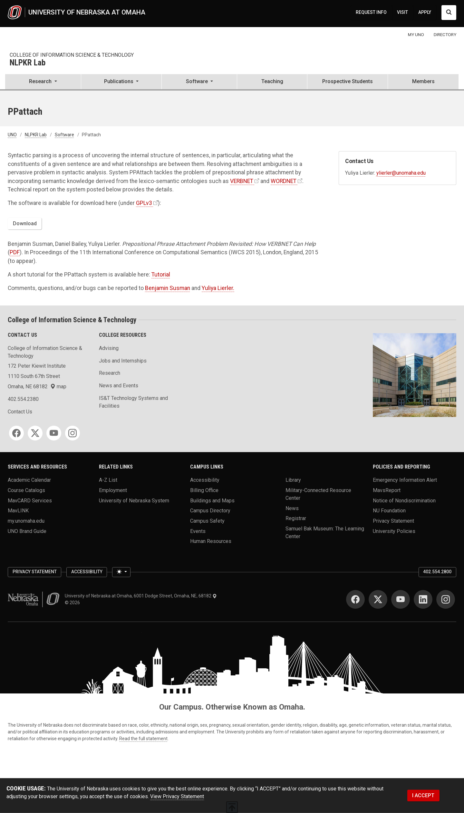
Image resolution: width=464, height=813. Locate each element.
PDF (15, 252)
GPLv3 (144, 203)
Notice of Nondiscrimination (404, 500)
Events (198, 531)
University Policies (394, 531)
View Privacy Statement (177, 796)
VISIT (402, 12)
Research (109, 373)
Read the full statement (143, 738)
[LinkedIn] (423, 599)
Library (293, 480)
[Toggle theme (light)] (121, 572)
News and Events (118, 385)
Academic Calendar (29, 480)
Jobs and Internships (123, 361)
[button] (43, 82)
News (292, 508)
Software (64, 134)
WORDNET (283, 181)
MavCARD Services (30, 500)
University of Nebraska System (134, 500)
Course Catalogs (26, 490)
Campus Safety (207, 521)
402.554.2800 (437, 571)
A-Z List (108, 480)
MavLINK (18, 511)
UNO (12, 134)
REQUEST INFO (371, 12)
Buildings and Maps (212, 500)
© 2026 (73, 602)
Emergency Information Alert (405, 480)
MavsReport (387, 490)
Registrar (295, 518)
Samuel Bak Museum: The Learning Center (324, 532)
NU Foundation (389, 511)
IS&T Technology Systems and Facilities (133, 402)
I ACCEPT (423, 795)
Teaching (272, 81)
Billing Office (204, 490)
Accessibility (204, 480)
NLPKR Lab (27, 63)
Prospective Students (347, 81)
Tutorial (160, 274)
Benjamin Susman (167, 288)
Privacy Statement (393, 521)
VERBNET (241, 181)
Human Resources (210, 541)
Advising (109, 348)
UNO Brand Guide (27, 531)
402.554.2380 (23, 399)
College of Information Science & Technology (72, 55)
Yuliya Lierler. (218, 288)
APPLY (424, 12)
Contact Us (20, 412)
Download (25, 223)
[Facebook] (16, 433)
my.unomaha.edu (26, 521)
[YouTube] (53, 433)
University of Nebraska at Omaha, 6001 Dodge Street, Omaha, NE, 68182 (141, 595)
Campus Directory (210, 511)
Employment (113, 490)
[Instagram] (72, 433)
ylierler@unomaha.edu (401, 173)
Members (423, 81)
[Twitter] (35, 433)
